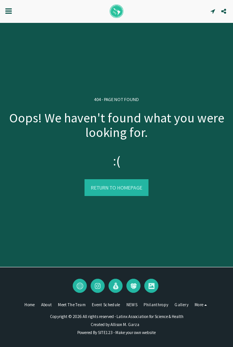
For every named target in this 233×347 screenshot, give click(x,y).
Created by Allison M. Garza (115, 324)
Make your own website (135, 332)
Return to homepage (116, 187)
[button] (8, 10)
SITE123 (105, 332)
